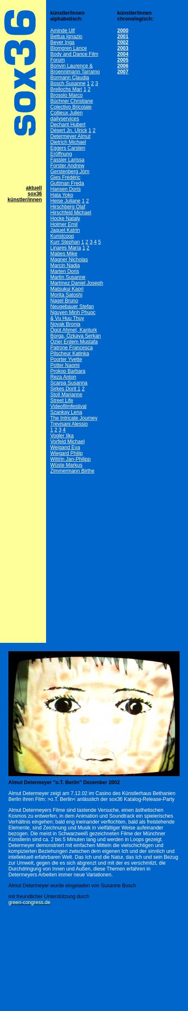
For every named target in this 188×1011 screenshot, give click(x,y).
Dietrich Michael (68, 142)
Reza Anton (63, 377)
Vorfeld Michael (67, 441)
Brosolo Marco (66, 95)
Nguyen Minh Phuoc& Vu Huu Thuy (72, 315)
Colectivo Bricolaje (71, 107)
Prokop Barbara (67, 371)
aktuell (34, 188)
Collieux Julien (66, 113)
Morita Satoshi (66, 295)
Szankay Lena (66, 412)
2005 (123, 60)
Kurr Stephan (65, 242)
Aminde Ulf (62, 31)
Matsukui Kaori (66, 289)
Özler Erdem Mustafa (74, 342)
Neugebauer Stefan (72, 306)
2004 (123, 54)
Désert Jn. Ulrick (68, 130)
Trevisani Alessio (69, 424)
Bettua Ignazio (66, 36)
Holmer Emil (63, 224)
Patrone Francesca (71, 348)
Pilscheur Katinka (69, 353)
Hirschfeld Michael (70, 213)
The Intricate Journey (74, 418)
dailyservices (64, 119)
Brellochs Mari (66, 89)
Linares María (65, 248)
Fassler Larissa (67, 160)
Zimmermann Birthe (72, 471)
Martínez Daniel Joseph (76, 283)
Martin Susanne (67, 277)
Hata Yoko (61, 195)
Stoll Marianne (66, 395)
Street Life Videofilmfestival (68, 403)
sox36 (35, 194)
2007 (123, 72)
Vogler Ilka (62, 436)
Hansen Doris (65, 189)
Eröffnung (61, 154)
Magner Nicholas (69, 259)
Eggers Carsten (67, 148)
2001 (123, 36)
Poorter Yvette (66, 359)
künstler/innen (25, 200)
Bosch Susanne (67, 83)
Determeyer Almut (70, 136)
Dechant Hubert (67, 124)
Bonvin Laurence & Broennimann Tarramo (75, 69)
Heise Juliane (65, 201)
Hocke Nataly (65, 218)
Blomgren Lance (68, 48)
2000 (123, 31)
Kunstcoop (62, 236)
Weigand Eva (65, 447)
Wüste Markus (66, 465)
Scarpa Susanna (69, 383)
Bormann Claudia (69, 78)
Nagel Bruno (64, 301)
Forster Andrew (67, 166)
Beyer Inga (62, 42)
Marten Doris (64, 271)
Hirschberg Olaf (67, 207)
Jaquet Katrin (65, 230)
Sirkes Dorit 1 (65, 389)
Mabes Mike (63, 254)
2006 (123, 66)
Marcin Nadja (65, 265)
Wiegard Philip (66, 453)
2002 (123, 42)
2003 (123, 48)
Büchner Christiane (71, 101)
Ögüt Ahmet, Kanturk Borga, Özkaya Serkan (75, 333)
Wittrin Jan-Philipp (70, 459)
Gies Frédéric (65, 177)
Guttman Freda (67, 183)
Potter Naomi (65, 365)
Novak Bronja (65, 324)
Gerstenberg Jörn (69, 171)
